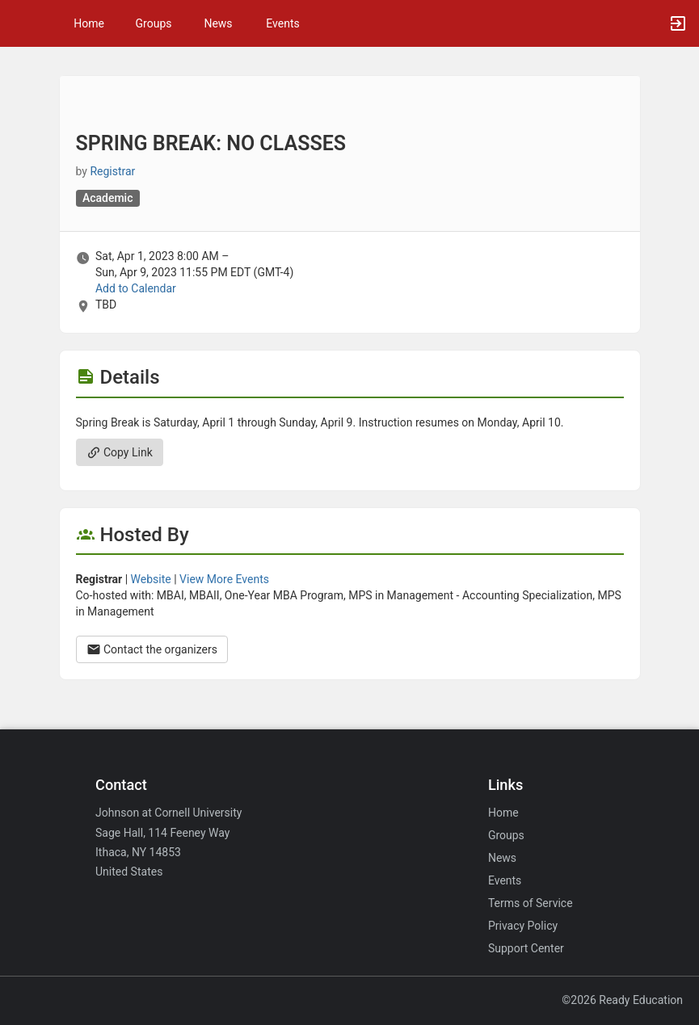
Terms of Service (530, 903)
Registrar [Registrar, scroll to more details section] (112, 171)
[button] (20, 23)
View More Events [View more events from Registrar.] (224, 579)
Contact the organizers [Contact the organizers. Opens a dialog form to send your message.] (152, 649)
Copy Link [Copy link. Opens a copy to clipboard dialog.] (119, 452)
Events (282, 23)
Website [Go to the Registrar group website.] (151, 579)
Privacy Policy (523, 925)
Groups (154, 23)
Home (503, 812)
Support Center (526, 948)
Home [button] (89, 23)
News (218, 23)
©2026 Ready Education (622, 999)
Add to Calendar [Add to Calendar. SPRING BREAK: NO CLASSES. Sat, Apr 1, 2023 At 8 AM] (135, 288)
